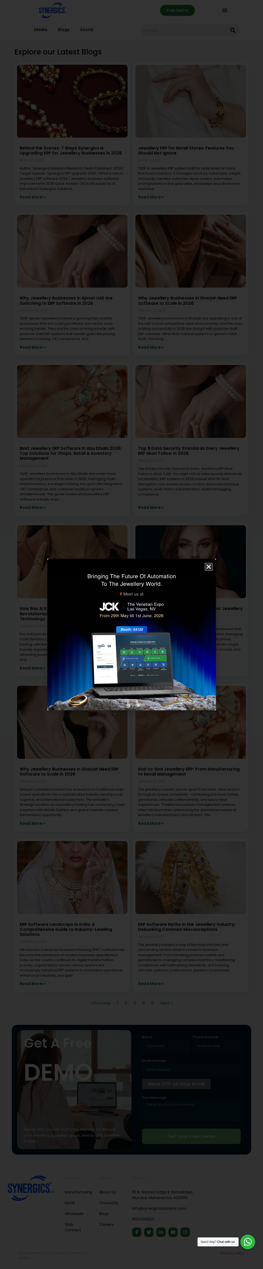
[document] (131, 634)
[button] (209, 567)
